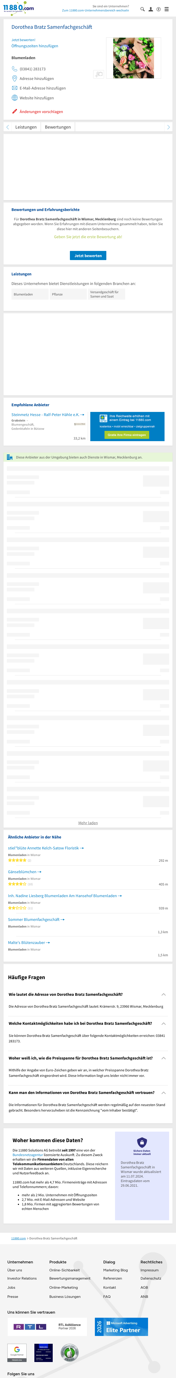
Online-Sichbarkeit (64, 1270)
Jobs (11, 1287)
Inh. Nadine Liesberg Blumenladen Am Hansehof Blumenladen (62, 895)
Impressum (149, 1270)
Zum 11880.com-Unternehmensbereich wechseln (95, 10)
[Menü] (169, 8)
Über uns (14, 1270)
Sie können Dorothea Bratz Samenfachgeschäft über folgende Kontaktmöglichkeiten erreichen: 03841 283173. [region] (87, 1038)
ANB (144, 1296)
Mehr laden (88, 822)
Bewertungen (58, 127)
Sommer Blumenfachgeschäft (34, 919)
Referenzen (112, 1278)
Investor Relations (22, 1278)
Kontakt (109, 1287)
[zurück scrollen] (7, 127)
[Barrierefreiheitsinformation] (161, 8)
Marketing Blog (115, 1270)
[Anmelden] (152, 9)
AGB (144, 1287)
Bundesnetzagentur (28, 1154)
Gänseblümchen (22, 871)
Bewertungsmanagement (70, 1278)
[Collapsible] (164, 994)
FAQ (106, 1296)
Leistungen (26, 127)
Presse (12, 1296)
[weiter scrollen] (169, 127)
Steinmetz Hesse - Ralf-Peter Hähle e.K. (45, 414)
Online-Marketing (63, 1287)
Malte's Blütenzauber (26, 942)
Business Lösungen (64, 1296)
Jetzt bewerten (88, 255)
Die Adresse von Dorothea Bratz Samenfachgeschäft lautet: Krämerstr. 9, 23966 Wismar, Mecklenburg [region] (86, 1006)
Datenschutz (150, 1278)
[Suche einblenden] (144, 8)
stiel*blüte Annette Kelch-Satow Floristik (43, 848)
